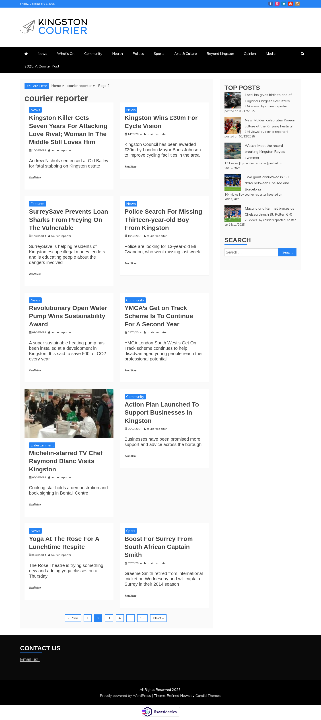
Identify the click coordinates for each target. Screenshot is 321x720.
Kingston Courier (270, 4)
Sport (130, 530)
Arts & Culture (185, 53)
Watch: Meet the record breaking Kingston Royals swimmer (265, 151)
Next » (158, 618)
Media (271, 53)
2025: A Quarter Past (42, 66)
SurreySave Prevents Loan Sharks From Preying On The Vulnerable (68, 219)
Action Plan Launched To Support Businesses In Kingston (162, 412)
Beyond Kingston (220, 53)
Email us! (30, 659)
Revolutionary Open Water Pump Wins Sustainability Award (68, 316)
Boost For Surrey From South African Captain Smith (159, 546)
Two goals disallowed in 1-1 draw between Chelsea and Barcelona (267, 183)
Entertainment (42, 445)
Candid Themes (208, 695)
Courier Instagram (277, 4)
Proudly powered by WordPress (126, 695)
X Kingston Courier (297, 4)
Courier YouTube (290, 4)
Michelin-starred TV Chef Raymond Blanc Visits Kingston (66, 461)
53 (142, 618)
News (42, 53)
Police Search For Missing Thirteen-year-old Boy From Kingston (163, 219)
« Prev (73, 618)
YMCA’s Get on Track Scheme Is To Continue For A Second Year (159, 316)
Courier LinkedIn (283, 4)
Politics (138, 53)
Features (38, 203)
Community (93, 53)
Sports (159, 53)
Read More (34, 177)
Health (117, 53)
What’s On (65, 53)
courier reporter (276, 106)
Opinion (250, 53)
